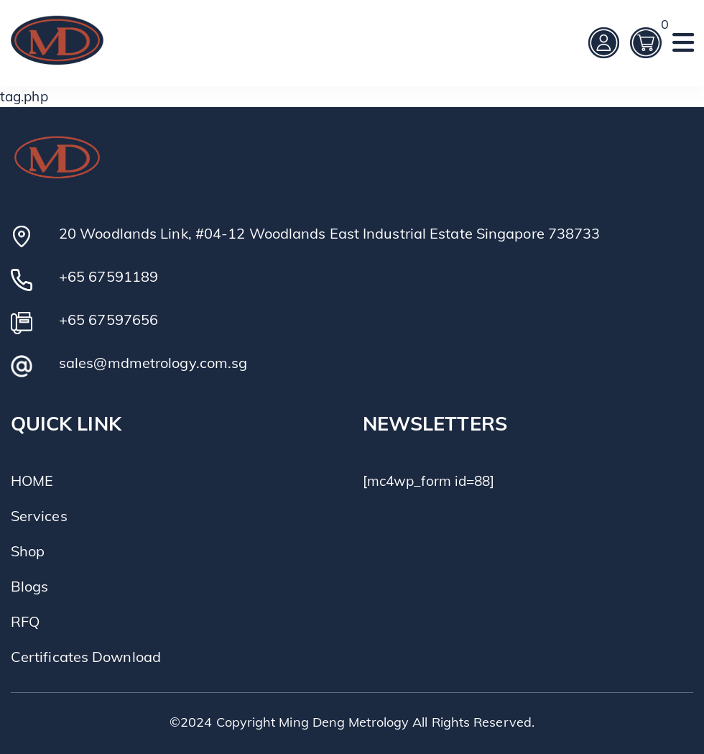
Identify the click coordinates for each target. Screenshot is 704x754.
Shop (28, 551)
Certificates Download (86, 657)
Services (39, 516)
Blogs (30, 586)
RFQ (25, 621)
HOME (32, 480)
